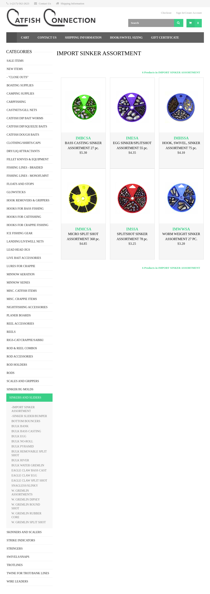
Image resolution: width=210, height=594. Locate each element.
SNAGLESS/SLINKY (25, 485)
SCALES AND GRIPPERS (23, 381)
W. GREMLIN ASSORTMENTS (22, 492)
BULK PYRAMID (23, 446)
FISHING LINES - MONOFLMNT (28, 175)
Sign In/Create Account (189, 12)
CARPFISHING (16, 101)
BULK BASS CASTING (26, 431)
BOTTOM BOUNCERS (26, 421)
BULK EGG (19, 436)
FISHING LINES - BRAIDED (25, 167)
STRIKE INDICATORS (21, 540)
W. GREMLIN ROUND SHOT (26, 506)
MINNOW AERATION (21, 274)
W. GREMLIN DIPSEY (26, 499)
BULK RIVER (20, 460)
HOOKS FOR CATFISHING (24, 216)
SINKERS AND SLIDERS (25, 397)
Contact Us (45, 3)
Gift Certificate (165, 37)
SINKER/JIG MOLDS (20, 389)
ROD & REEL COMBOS (22, 348)
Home (11, 37)
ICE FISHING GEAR (20, 233)
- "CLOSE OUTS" (18, 77)
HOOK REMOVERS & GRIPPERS (28, 200)
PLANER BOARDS (19, 315)
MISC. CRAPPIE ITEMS (22, 299)
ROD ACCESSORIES (20, 356)
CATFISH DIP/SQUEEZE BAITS (27, 126)
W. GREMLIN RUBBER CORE (26, 515)
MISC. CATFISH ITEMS (22, 290)
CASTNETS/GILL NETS (22, 110)
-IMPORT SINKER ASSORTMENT (23, 409)
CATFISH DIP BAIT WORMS (25, 118)
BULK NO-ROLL (22, 441)
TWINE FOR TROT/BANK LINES (28, 573)
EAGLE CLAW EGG (24, 475)
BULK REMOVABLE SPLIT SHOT (29, 453)
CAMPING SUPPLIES (20, 93)
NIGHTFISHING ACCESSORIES (27, 307)
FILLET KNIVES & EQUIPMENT (28, 159)
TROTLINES (15, 565)
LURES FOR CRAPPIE (21, 266)
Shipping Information (72, 3)
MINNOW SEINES (18, 282)
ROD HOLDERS (17, 364)
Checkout (166, 12)
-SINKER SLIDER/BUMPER (29, 416)
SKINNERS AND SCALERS (24, 532)
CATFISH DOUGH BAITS (23, 134)
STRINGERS (15, 548)
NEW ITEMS (15, 69)
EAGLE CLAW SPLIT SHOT (29, 480)
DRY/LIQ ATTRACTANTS (23, 151)
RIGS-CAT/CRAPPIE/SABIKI (25, 340)
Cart (25, 37)
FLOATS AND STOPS (20, 184)
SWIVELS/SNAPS (18, 556)
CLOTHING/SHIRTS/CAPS (24, 142)
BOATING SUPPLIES (20, 85)
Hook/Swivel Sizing (126, 37)
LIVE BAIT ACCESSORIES (24, 258)
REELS (11, 331)
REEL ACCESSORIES (20, 323)
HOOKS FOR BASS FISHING (25, 208)
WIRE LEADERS (17, 581)
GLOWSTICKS (16, 192)
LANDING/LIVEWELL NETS (25, 241)
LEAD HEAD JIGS (18, 249)
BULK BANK (20, 426)
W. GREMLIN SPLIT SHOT (29, 522)
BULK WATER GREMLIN (28, 465)
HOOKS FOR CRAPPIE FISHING (28, 225)
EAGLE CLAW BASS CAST (29, 470)
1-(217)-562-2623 (19, 3)
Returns (18, 48)
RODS (11, 373)
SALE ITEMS (15, 60)
